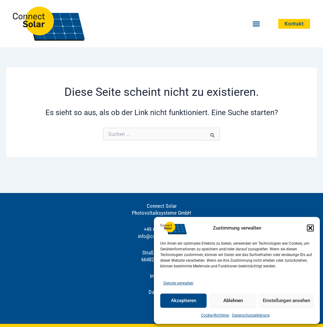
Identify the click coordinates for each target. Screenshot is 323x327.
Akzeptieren (183, 300)
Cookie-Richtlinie (215, 315)
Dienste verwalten (178, 283)
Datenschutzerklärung (251, 315)
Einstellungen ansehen (286, 300)
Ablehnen (233, 300)
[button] (310, 228)
